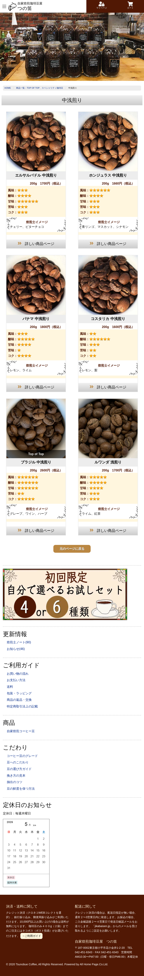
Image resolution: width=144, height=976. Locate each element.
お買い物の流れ (18, 673)
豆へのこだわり (18, 762)
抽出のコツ (14, 782)
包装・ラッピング (19, 693)
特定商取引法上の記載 (22, 706)
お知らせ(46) (16, 649)
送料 (10, 686)
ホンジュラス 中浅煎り (108, 175)
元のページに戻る (72, 548)
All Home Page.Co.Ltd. (94, 964)
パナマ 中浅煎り (36, 319)
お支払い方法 (16, 680)
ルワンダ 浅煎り (108, 462)
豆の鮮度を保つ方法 (21, 788)
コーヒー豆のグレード (22, 756)
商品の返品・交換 (19, 699)
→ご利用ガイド (31, 935)
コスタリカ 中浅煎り (108, 319)
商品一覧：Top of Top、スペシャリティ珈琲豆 (39, 88)
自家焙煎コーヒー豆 (21, 731)
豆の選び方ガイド (19, 769)
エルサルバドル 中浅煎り (36, 175)
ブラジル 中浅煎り (36, 462)
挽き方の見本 (16, 775)
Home (7, 88)
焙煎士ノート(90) (19, 642)
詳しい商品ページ (36, 243)
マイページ (101, 5)
